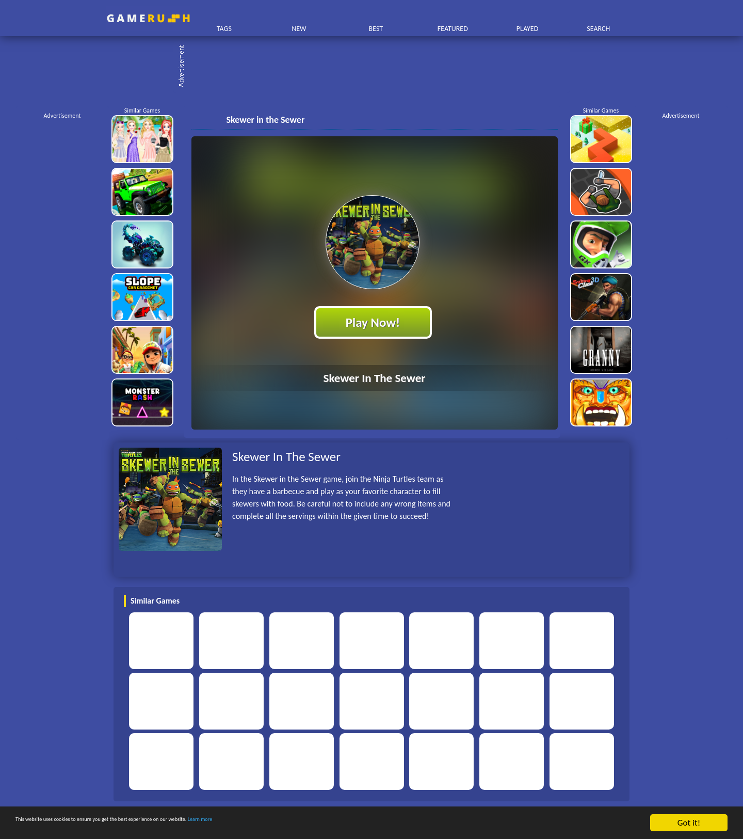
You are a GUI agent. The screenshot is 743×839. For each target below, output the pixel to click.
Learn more (322, 823)
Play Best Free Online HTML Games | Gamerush (148, 18)
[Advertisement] (376, 67)
